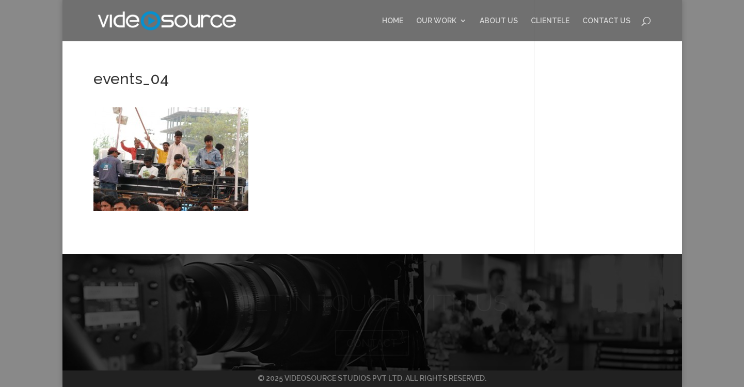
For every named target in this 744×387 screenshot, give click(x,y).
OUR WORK (436, 21)
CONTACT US (606, 21)
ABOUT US (499, 21)
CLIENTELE (550, 21)
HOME (392, 21)
